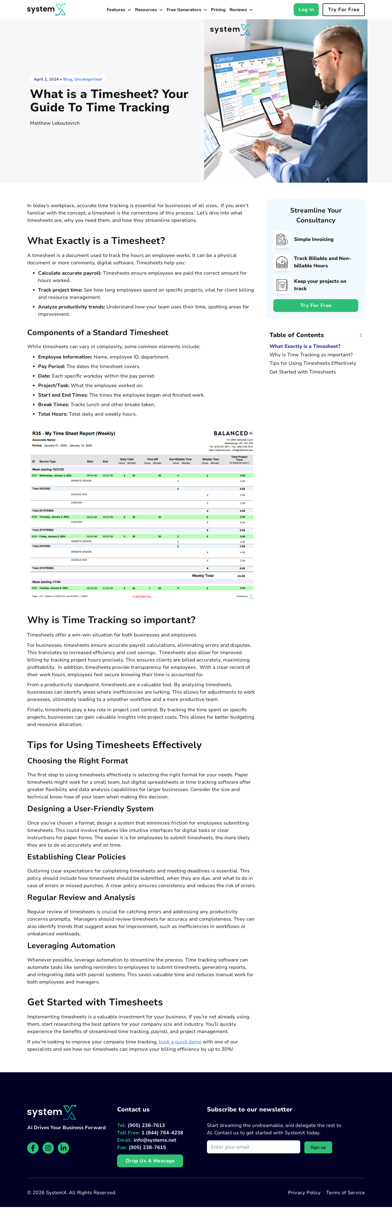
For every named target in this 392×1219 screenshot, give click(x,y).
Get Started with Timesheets (303, 372)
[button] (316, 335)
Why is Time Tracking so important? (311, 355)
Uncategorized (88, 79)
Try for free (343, 9)
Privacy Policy (304, 1192)
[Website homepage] (46, 10)
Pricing (218, 10)
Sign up (318, 1147)
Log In (306, 9)
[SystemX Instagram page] (48, 1148)
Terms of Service (345, 1192)
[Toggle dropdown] (129, 10)
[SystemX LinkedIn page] (63, 1148)
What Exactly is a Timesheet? (305, 346)
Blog (67, 79)
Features (116, 10)
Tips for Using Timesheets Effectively (313, 363)
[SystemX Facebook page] (33, 1148)
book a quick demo (180, 1042)
